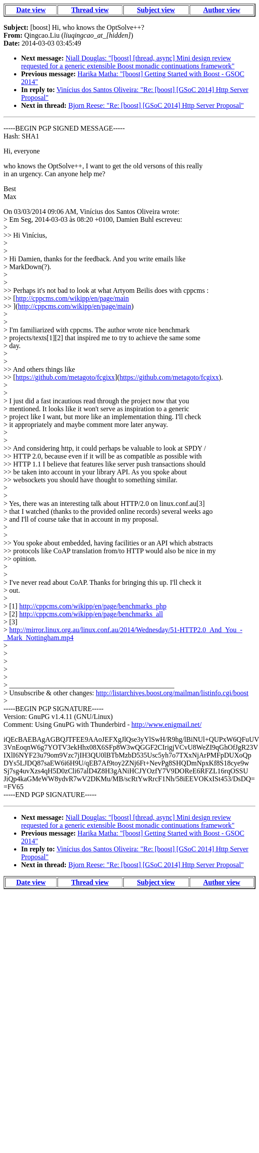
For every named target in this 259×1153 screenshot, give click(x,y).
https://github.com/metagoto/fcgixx (65, 377)
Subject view (156, 10)
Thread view (89, 10)
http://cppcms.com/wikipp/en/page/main (72, 298)
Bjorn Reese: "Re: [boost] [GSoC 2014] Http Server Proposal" (156, 105)
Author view (222, 10)
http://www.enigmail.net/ (166, 724)
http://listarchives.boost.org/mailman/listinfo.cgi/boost (172, 693)
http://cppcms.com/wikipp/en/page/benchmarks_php (92, 606)
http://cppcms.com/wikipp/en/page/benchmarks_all (91, 614)
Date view (31, 10)
